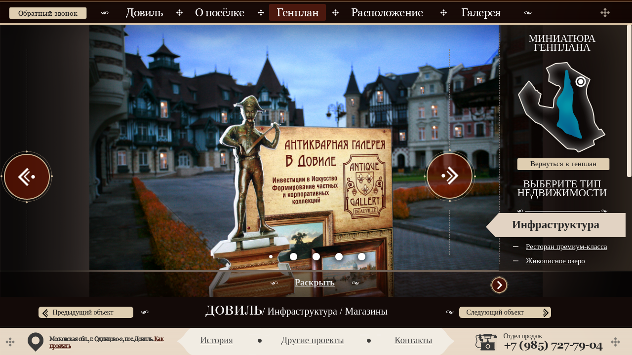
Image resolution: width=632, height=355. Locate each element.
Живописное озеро (555, 261)
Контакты (413, 340)
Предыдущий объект (83, 312)
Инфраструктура (555, 224)
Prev (27, 176)
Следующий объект (495, 312)
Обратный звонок (48, 13)
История (216, 340)
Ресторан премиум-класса (566, 246)
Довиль (233, 311)
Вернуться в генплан (563, 164)
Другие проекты (312, 340)
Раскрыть (315, 282)
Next (449, 176)
